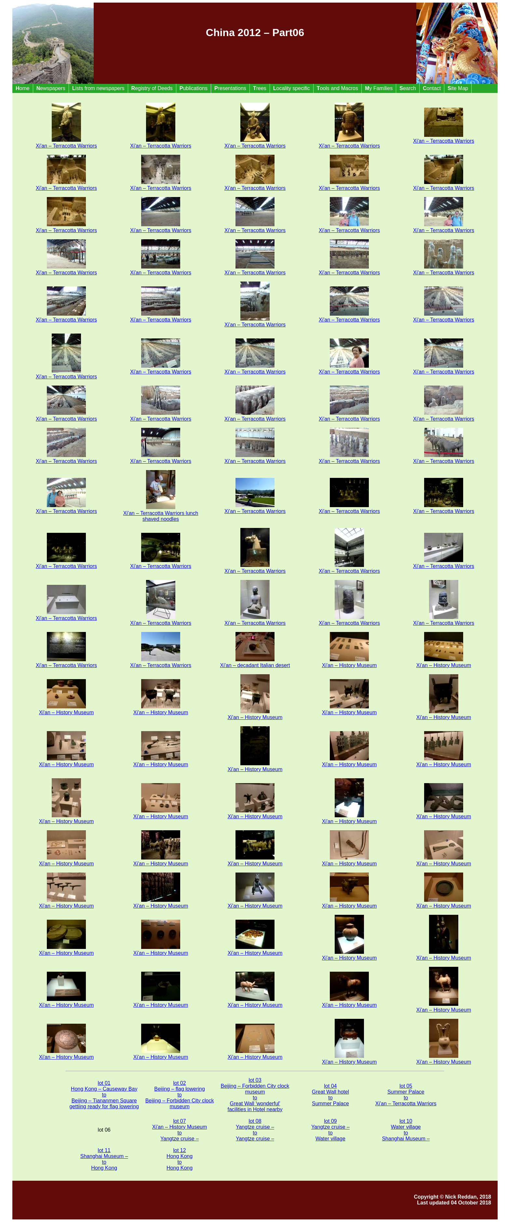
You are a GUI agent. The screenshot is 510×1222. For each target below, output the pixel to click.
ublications (194, 88)
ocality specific (291, 88)
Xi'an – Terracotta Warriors (66, 143)
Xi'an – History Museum (349, 662)
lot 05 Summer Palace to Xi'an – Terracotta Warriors (405, 1094)
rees (259, 88)
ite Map (458, 88)
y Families (379, 88)
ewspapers (50, 88)
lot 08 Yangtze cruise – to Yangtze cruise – (255, 1129)
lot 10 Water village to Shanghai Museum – (406, 1129)
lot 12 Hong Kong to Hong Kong (180, 1159)
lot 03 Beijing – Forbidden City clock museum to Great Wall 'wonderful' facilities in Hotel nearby (255, 1094)
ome (23, 88)
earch (407, 88)
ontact (432, 88)
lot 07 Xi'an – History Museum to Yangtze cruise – (179, 1129)
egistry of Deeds (152, 88)
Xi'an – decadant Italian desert (255, 662)
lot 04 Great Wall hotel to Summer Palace (330, 1094)
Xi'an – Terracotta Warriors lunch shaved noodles (160, 513)
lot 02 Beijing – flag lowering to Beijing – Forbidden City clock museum (179, 1094)
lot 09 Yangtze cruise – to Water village (330, 1129)
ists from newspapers (98, 88)
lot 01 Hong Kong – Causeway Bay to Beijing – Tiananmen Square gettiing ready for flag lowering (104, 1094)
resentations (230, 88)
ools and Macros (337, 88)
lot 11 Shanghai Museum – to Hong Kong (104, 1159)
